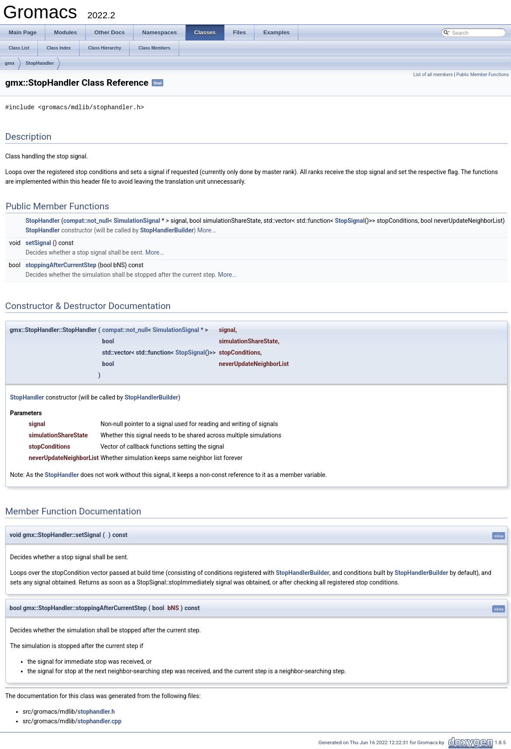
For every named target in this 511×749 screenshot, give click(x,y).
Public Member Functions (482, 74)
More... (206, 229)
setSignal (38, 242)
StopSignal (349, 220)
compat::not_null (86, 220)
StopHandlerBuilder (167, 229)
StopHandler (40, 63)
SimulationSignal (137, 220)
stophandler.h (96, 711)
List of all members (433, 74)
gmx (10, 63)
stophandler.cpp (99, 720)
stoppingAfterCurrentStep (61, 264)
